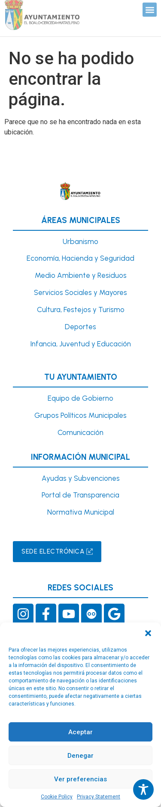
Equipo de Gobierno (80, 398)
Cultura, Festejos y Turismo (81, 309)
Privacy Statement (98, 797)
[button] (148, 633)
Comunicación (80, 432)
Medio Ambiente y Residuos (81, 275)
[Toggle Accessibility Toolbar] (143, 789)
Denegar (80, 755)
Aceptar (80, 732)
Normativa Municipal (80, 512)
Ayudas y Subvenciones (81, 478)
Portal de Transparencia (80, 495)
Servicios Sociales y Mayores (80, 292)
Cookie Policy (57, 797)
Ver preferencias (80, 779)
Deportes (80, 326)
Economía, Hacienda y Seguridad (80, 258)
